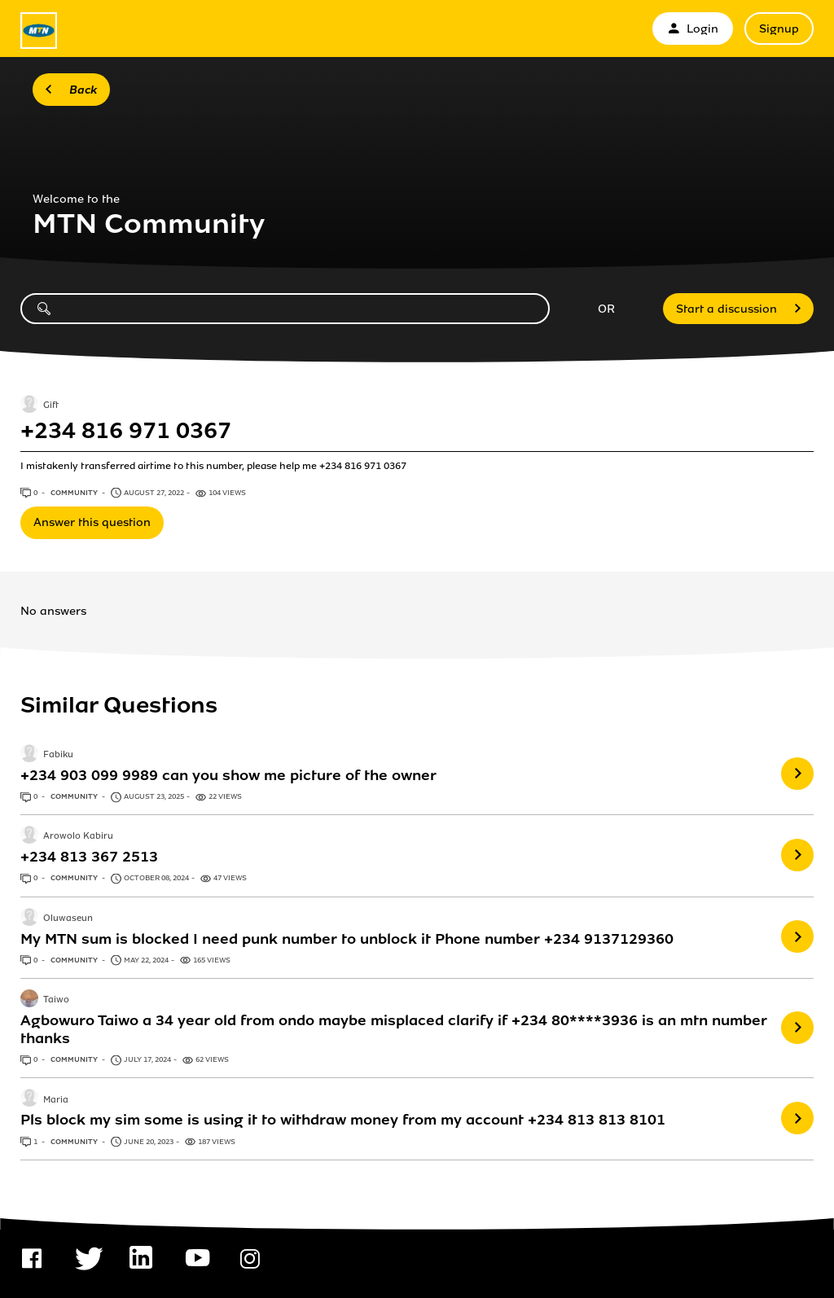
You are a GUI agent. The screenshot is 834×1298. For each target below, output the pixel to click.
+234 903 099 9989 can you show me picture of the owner (228, 775)
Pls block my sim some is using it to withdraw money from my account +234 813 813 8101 (342, 1119)
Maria (55, 1100)
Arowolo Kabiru (78, 837)
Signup (779, 29)
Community (74, 493)
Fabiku (58, 755)
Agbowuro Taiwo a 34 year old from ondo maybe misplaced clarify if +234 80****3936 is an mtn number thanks (393, 1029)
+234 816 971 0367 (125, 430)
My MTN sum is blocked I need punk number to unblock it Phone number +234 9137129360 (347, 939)
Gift (51, 405)
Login (692, 29)
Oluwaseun (68, 918)
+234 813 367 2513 (89, 856)
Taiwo (56, 1000)
